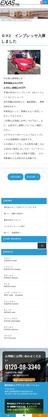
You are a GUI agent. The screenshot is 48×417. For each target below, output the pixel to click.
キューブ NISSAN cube (9, 311)
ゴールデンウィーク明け (14, 226)
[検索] (42, 246)
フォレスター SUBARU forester (11, 302)
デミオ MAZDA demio (10, 285)
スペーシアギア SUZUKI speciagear (12, 320)
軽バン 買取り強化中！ (14, 214)
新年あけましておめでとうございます (20, 207)
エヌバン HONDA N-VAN (10, 259)
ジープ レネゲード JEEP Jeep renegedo (13, 294)
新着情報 (9, 20)
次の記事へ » (32, 177)
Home (4, 20)
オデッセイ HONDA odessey (11, 276)
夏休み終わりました (12, 220)
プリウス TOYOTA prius (10, 337)
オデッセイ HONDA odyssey (11, 328)
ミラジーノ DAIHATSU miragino (12, 268)
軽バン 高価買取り (12, 233)
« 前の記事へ (15, 177)
